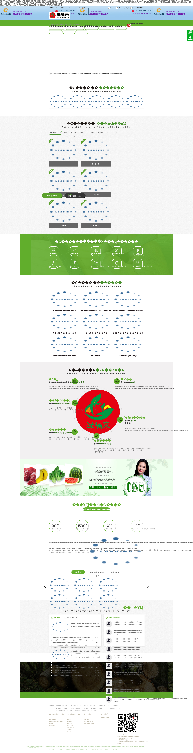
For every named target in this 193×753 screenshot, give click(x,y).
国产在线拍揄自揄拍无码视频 (151, 699)
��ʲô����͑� (96, 371)
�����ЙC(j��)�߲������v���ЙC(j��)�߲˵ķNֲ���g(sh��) (71, 637)
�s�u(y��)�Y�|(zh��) (56, 721)
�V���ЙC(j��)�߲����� (100, 73)
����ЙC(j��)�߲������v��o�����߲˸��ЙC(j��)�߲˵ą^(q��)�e (73, 640)
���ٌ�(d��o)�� (55, 132)
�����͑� (52, 725)
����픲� (190, 40)
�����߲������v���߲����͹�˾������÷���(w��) (65, 642)
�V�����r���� (116, 73)
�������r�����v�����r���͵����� (67, 665)
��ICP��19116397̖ (34, 747)
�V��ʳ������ (73, 73)
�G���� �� (96, 89)
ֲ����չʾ (51, 723)
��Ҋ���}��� (115, 617)
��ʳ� (73, 136)
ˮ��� (66, 136)
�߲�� (65, 132)
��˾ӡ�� (115, 572)
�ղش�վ (112, 7)
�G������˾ (96, 124)
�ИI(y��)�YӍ (72, 617)
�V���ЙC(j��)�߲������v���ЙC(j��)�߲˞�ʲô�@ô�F (70, 645)
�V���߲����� (85, 73)
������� (105, 717)
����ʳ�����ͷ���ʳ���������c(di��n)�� (69, 647)
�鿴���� (52, 196)
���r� (82, 132)
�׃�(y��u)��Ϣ (112, 749)
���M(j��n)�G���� (57, 714)
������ (88, 714)
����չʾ (78, 572)
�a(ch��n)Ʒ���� (73, 714)
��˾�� (57, 617)
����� (91, 132)
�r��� (73, 132)
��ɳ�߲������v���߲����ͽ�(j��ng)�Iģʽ (87, 651)
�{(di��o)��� (103, 132)
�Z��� (114, 132)
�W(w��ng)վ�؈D (123, 7)
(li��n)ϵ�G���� (137, 7)
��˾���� (52, 719)
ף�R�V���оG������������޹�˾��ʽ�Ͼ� (88, 623)
